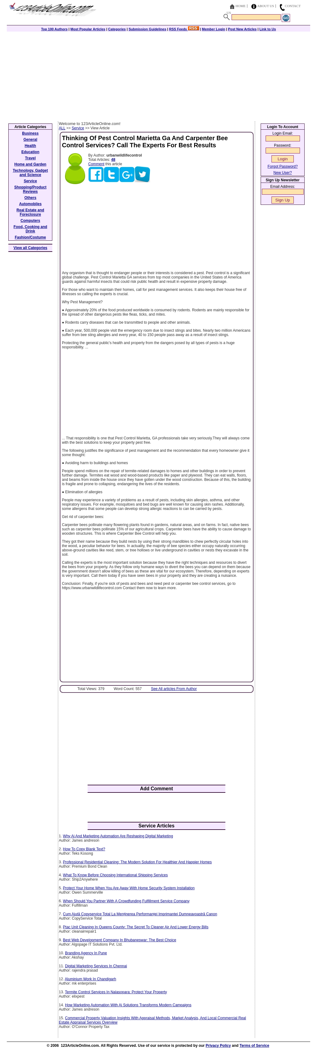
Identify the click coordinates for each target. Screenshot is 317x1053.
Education (30, 152)
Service (78, 128)
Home (240, 6)
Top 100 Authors (54, 29)
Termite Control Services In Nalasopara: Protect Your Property (116, 992)
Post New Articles (242, 29)
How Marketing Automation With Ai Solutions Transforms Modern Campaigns (128, 1005)
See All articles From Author (174, 689)
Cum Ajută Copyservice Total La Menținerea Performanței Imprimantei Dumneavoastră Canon (140, 914)
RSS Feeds (184, 29)
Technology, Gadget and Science (30, 172)
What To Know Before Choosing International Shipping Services (115, 875)
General (30, 139)
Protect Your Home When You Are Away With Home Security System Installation (128, 888)
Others (30, 198)
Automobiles (30, 204)
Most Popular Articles (87, 29)
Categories (117, 29)
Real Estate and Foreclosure (30, 212)
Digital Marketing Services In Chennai (96, 966)
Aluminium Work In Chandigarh (90, 979)
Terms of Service (254, 1045)
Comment (96, 164)
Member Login (213, 29)
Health (30, 146)
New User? (282, 172)
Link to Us (267, 29)
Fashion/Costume (30, 237)
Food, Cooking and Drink (30, 229)
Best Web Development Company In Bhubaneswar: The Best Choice (119, 940)
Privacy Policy (218, 1045)
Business (30, 133)
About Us (265, 6)
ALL (62, 128)
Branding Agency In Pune (86, 953)
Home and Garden (30, 164)
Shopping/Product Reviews (30, 189)
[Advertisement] (158, 75)
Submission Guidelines (147, 29)
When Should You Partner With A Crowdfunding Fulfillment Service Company (126, 901)
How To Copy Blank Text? (84, 849)
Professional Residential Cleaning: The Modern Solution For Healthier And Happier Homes (137, 862)
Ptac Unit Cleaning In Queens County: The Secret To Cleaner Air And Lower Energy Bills (135, 927)
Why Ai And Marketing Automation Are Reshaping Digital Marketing (118, 836)
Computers (30, 220)
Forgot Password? (282, 166)
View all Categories (30, 248)
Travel (30, 158)
